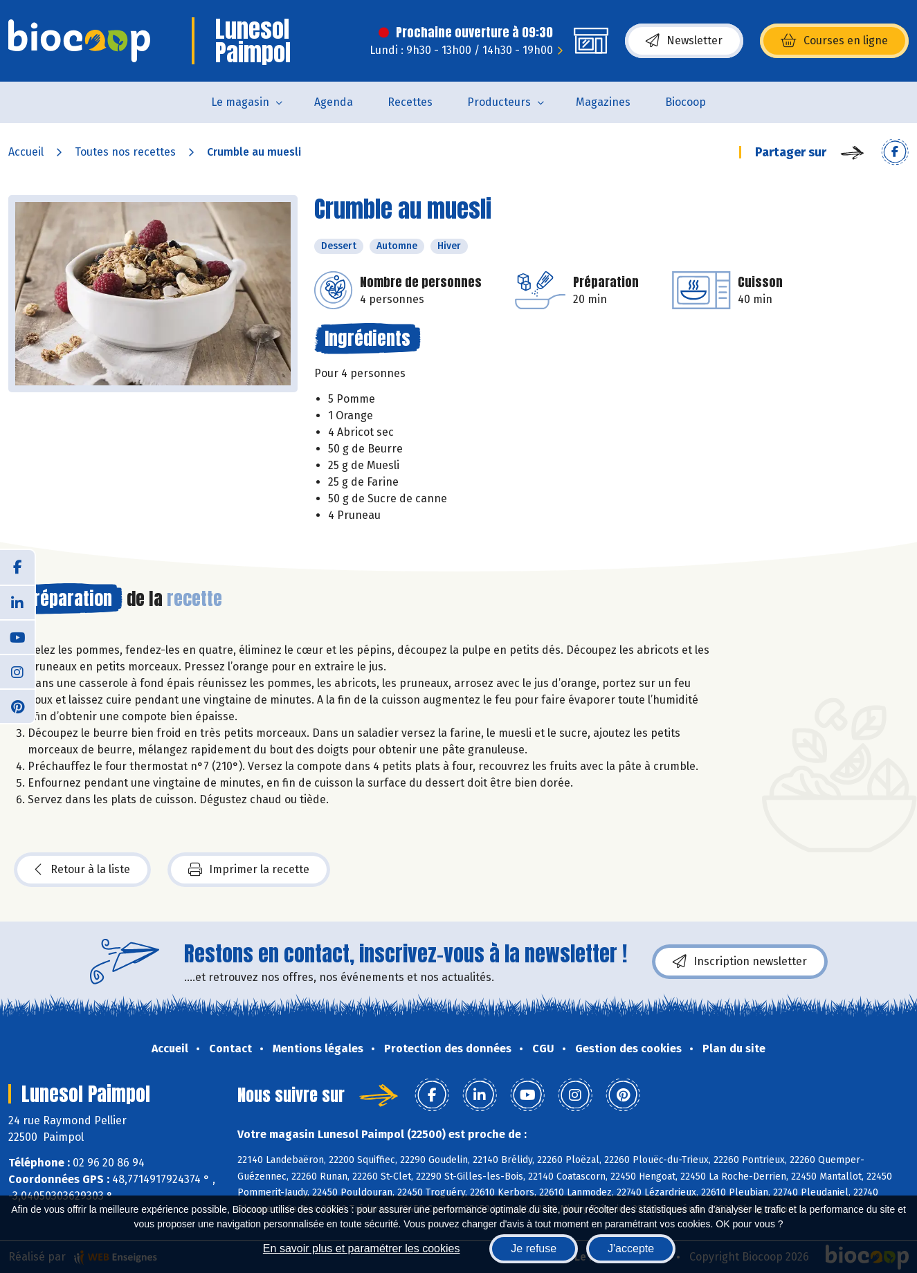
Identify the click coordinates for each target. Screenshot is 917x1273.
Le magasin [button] (240, 102)
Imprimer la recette (248, 870)
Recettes (410, 102)
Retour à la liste (82, 870)
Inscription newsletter (740, 962)
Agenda (333, 102)
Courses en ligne (834, 41)
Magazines (603, 102)
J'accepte (631, 1248)
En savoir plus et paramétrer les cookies (361, 1248)
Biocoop (685, 102)
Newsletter (684, 41)
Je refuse (533, 1248)
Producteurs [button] (499, 102)
